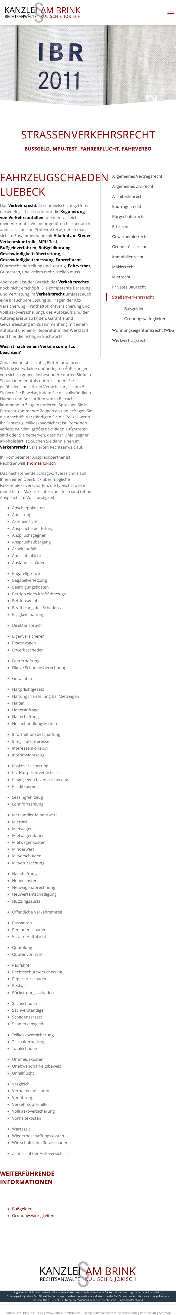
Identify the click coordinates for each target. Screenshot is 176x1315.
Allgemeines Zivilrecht (132, 186)
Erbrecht (120, 226)
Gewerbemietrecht (130, 236)
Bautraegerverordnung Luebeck (79, 1300)
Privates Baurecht (129, 287)
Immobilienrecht (128, 257)
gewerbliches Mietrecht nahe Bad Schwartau (105, 1296)
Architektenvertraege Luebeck (151, 1296)
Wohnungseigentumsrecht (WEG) (143, 330)
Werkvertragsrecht (130, 340)
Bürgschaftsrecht (128, 216)
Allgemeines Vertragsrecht (137, 176)
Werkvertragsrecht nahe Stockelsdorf (140, 1292)
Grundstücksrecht (129, 246)
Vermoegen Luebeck (65, 1296)
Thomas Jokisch (41, 463)
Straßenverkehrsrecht (133, 297)
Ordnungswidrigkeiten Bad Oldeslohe (29, 1296)
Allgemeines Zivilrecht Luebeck (32, 1292)
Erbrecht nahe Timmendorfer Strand (121, 1300)
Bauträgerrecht (126, 206)
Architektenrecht (128, 196)
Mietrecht (121, 277)
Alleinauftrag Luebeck (46, 1300)
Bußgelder (134, 308)
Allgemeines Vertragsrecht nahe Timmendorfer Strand (84, 1292)
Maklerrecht (123, 267)
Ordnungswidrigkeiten (145, 318)
